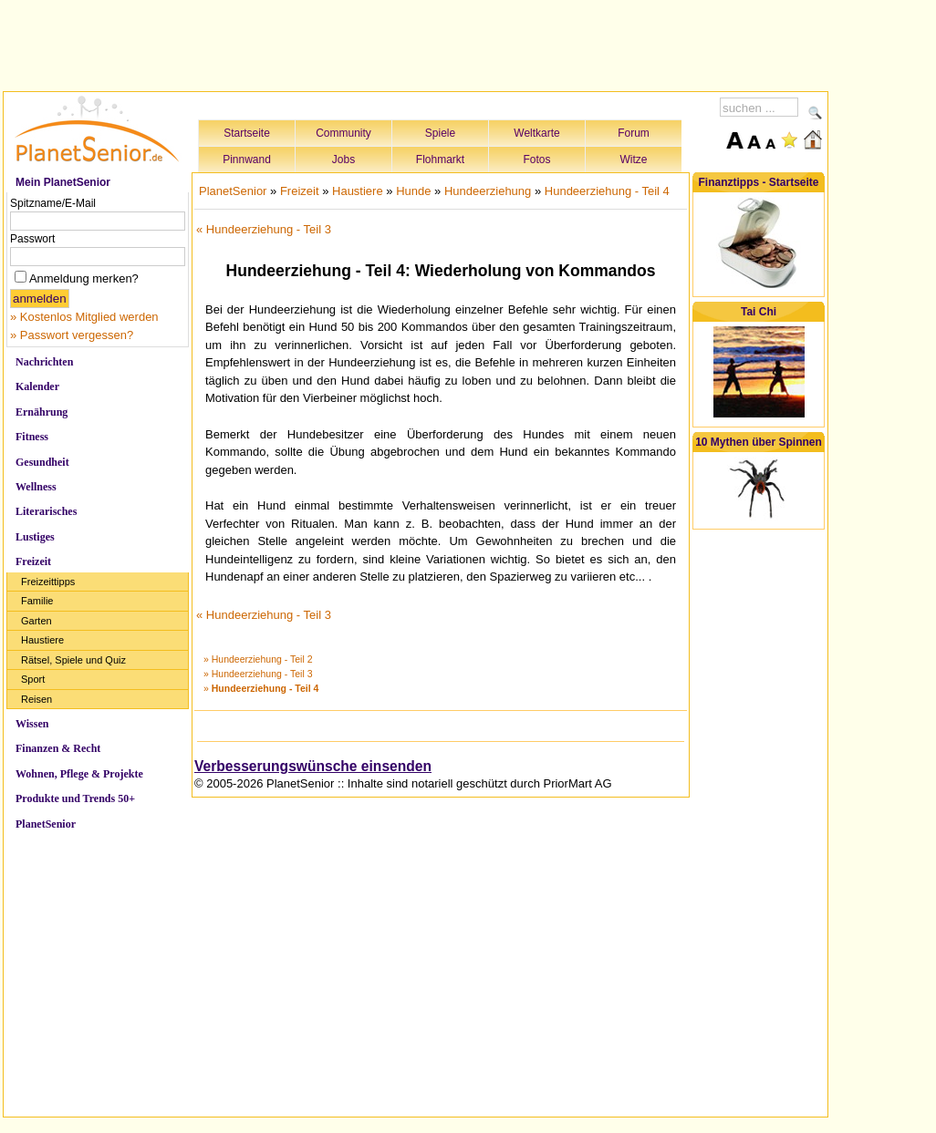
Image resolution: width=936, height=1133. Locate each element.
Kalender (37, 386)
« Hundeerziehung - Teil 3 (263, 229)
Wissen (32, 723)
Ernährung (42, 412)
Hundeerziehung (487, 191)
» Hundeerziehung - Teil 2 (257, 659)
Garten (36, 620)
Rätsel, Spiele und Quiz (73, 659)
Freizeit (33, 561)
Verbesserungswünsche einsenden (313, 766)
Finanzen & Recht (58, 748)
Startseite (247, 133)
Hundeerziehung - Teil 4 (607, 191)
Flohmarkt (440, 159)
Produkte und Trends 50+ (75, 798)
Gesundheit (42, 462)
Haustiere (42, 639)
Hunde (413, 191)
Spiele (440, 133)
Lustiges (35, 536)
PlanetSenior (46, 824)
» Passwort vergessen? (71, 335)
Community (343, 133)
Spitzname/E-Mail (53, 203)
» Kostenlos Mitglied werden (84, 317)
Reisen (36, 699)
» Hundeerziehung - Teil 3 (257, 673)
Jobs (343, 159)
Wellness (36, 486)
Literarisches (46, 511)
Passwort (32, 238)
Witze (634, 159)
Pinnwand (247, 159)
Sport (33, 679)
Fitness (32, 436)
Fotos (536, 159)
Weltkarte (536, 133)
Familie (37, 600)
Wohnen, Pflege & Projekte (79, 773)
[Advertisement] (416, 43)
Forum (634, 133)
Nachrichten (44, 361)
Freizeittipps (48, 581)
